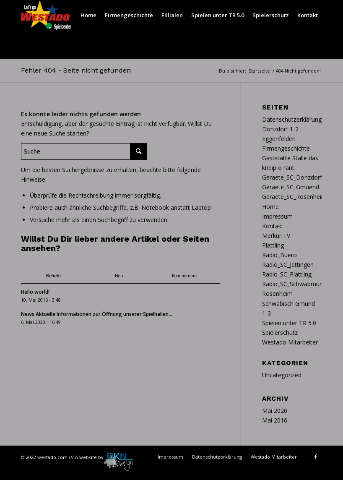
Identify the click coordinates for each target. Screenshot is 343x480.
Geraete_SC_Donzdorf (292, 177)
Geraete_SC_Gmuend (290, 187)
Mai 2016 (274, 420)
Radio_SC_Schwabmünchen (299, 284)
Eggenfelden (279, 139)
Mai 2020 (274, 411)
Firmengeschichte (286, 148)
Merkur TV (276, 236)
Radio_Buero (279, 255)
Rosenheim (277, 293)
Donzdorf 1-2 (280, 129)
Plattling (273, 245)
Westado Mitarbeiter (290, 342)
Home (270, 207)
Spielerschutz (280, 333)
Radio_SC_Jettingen (288, 265)
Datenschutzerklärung (292, 119)
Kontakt (272, 226)
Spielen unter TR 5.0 (289, 323)
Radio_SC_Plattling (287, 274)
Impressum (277, 216)
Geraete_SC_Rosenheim (294, 197)
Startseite (259, 71)
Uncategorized (281, 375)
